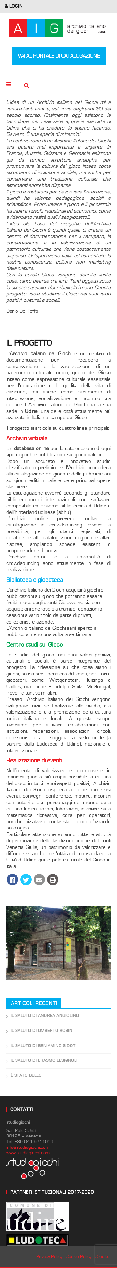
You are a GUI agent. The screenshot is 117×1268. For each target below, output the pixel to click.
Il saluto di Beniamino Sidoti (44, 1046)
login (16, 6)
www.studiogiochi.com (28, 1153)
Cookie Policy (78, 1256)
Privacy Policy (49, 1256)
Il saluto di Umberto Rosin (41, 1031)
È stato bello (26, 1075)
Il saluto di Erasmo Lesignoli (44, 1060)
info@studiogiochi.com (27, 1147)
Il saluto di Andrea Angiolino (45, 1016)
